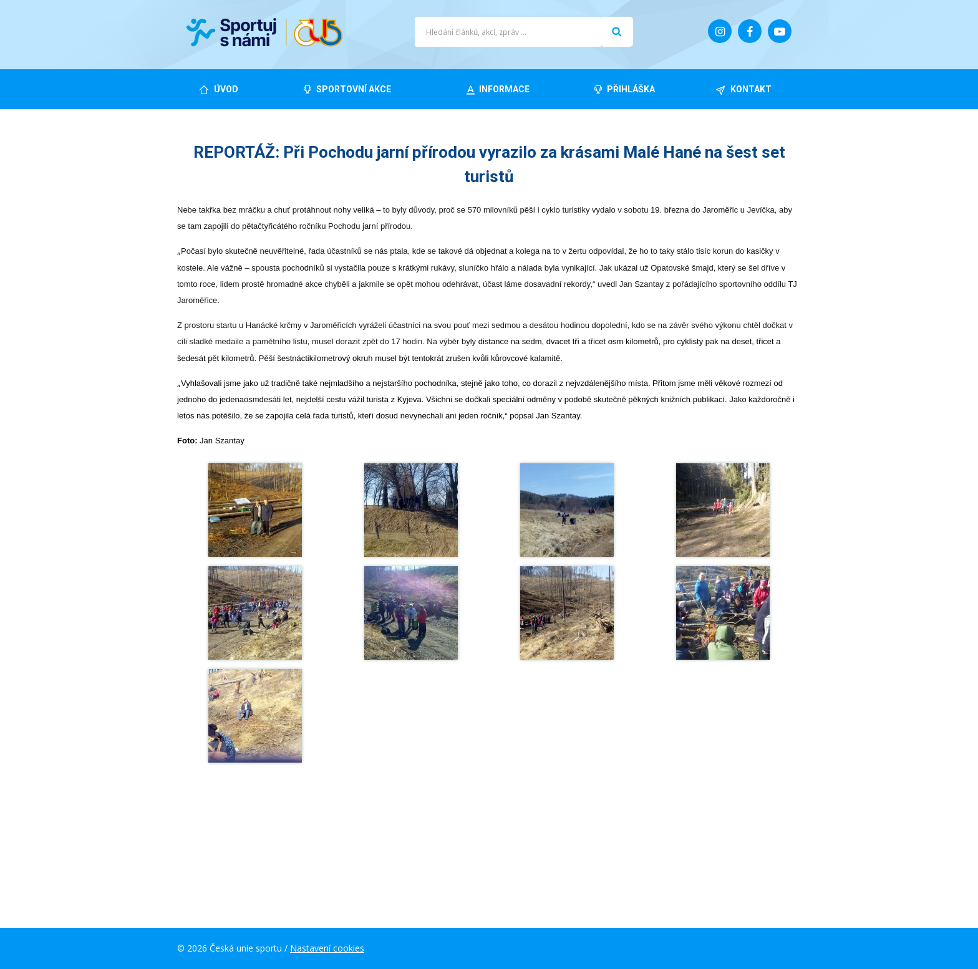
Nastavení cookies (327, 948)
